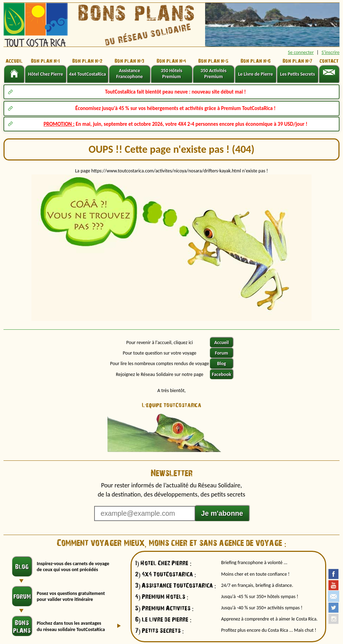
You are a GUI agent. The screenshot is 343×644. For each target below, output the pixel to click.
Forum (221, 353)
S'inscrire (331, 52)
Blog (221, 363)
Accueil (221, 342)
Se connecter (301, 52)
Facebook (221, 374)
